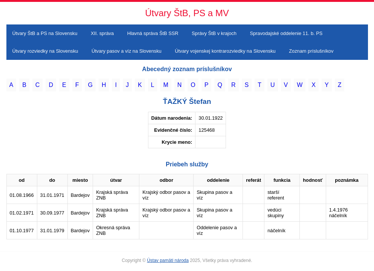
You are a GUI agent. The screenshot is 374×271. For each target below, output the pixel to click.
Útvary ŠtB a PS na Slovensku (45, 33)
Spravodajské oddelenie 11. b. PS (286, 33)
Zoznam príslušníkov (311, 51)
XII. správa (102, 33)
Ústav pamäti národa (168, 260)
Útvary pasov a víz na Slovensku (127, 51)
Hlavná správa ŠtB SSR (153, 33)
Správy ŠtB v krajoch (214, 33)
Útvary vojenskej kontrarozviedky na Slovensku (225, 51)
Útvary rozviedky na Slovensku (45, 51)
